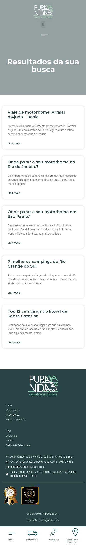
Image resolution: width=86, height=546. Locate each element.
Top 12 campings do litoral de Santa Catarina (37, 313)
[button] (43, 24)
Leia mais (14, 143)
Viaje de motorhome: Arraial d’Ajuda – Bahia (36, 114)
